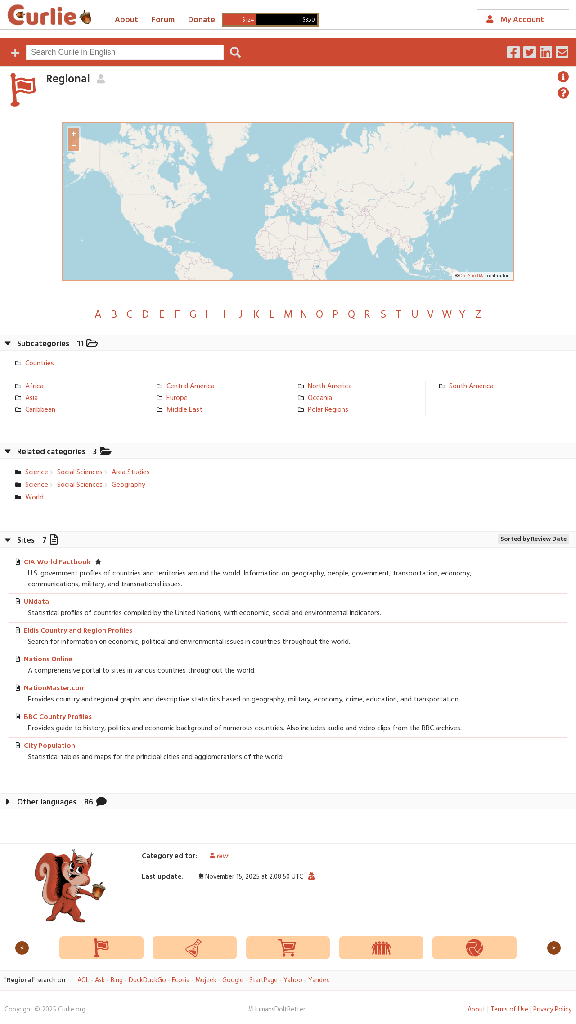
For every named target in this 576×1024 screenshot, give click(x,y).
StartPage (263, 980)
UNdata (36, 602)
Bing (117, 980)
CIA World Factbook (57, 562)
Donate (201, 20)
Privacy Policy (552, 1010)
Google (232, 980)
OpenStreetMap (472, 276)
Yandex (318, 980)
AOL (83, 980)
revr (216, 856)
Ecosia (180, 980)
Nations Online (48, 659)
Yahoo (293, 980)
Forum (163, 20)
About (126, 20)
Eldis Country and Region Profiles (78, 631)
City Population (49, 746)
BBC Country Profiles (58, 717)
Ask (100, 980)
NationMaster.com (55, 688)
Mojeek (205, 980)
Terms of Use (509, 1010)
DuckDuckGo (147, 980)
